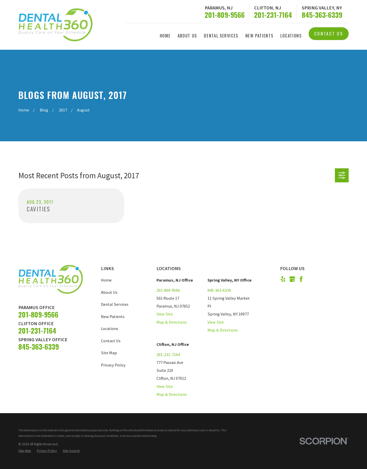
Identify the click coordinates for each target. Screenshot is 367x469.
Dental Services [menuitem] (221, 35)
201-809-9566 (225, 15)
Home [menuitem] (165, 35)
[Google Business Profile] (292, 279)
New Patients (113, 316)
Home (106, 280)
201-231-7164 (273, 15)
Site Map (109, 352)
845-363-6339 (322, 15)
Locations (109, 328)
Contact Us (328, 33)
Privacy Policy (113, 364)
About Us (109, 292)
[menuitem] (24, 451)
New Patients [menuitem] (259, 35)
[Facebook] (301, 279)
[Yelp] (283, 279)
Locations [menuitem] (291, 35)
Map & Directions (171, 322)
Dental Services (114, 304)
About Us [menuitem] (187, 35)
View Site (164, 313)
